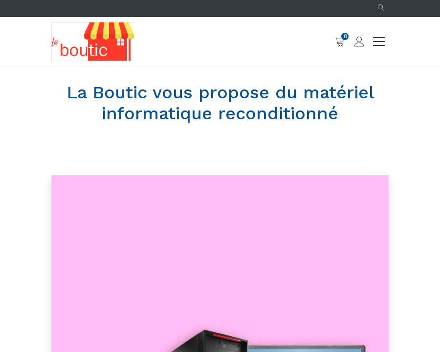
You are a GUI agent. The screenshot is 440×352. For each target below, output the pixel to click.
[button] (381, 8)
